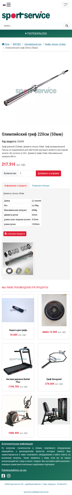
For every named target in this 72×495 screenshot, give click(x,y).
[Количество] (27, 173)
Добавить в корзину (48, 173)
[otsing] (33, 26)
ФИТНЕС (17, 44)
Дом (5, 44)
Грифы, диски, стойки (55, 44)
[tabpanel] (36, 234)
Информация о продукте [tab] (16, 185)
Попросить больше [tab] (40, 185)
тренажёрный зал (32, 44)
